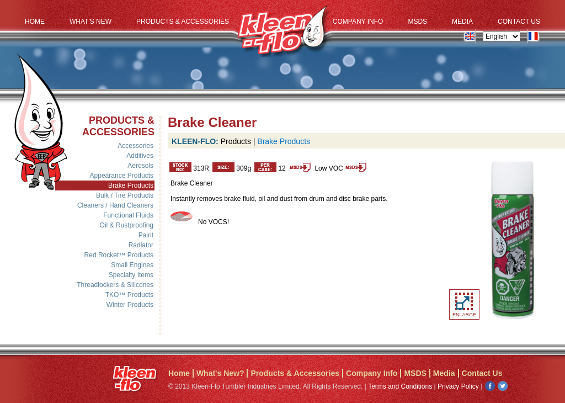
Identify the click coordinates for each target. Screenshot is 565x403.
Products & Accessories (182, 21)
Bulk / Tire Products (124, 195)
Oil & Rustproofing (126, 225)
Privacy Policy (458, 386)
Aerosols (140, 165)
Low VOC (340, 168)
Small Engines (132, 265)
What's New (90, 21)
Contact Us (519, 21)
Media (462, 21)
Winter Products (129, 305)
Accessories (135, 146)
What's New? (220, 373)
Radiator (141, 245)
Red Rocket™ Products (118, 255)
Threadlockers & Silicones (115, 285)
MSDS (417, 21)
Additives (139, 156)
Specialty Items (131, 275)
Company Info (358, 21)
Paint (145, 235)
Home (35, 21)
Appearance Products (121, 175)
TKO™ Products (129, 295)
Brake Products (130, 185)
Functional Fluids (128, 215)
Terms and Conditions (400, 386)
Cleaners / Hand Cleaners (115, 205)
